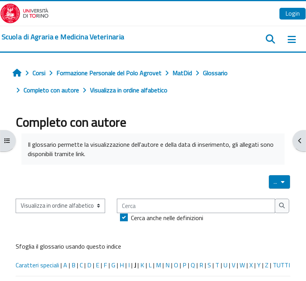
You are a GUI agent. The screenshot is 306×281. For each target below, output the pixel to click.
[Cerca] (196, 206)
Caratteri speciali (37, 265)
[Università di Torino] (24, 12)
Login (292, 13)
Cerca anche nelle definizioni (167, 217)
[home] (63, 37)
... (282, 181)
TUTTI (281, 265)
